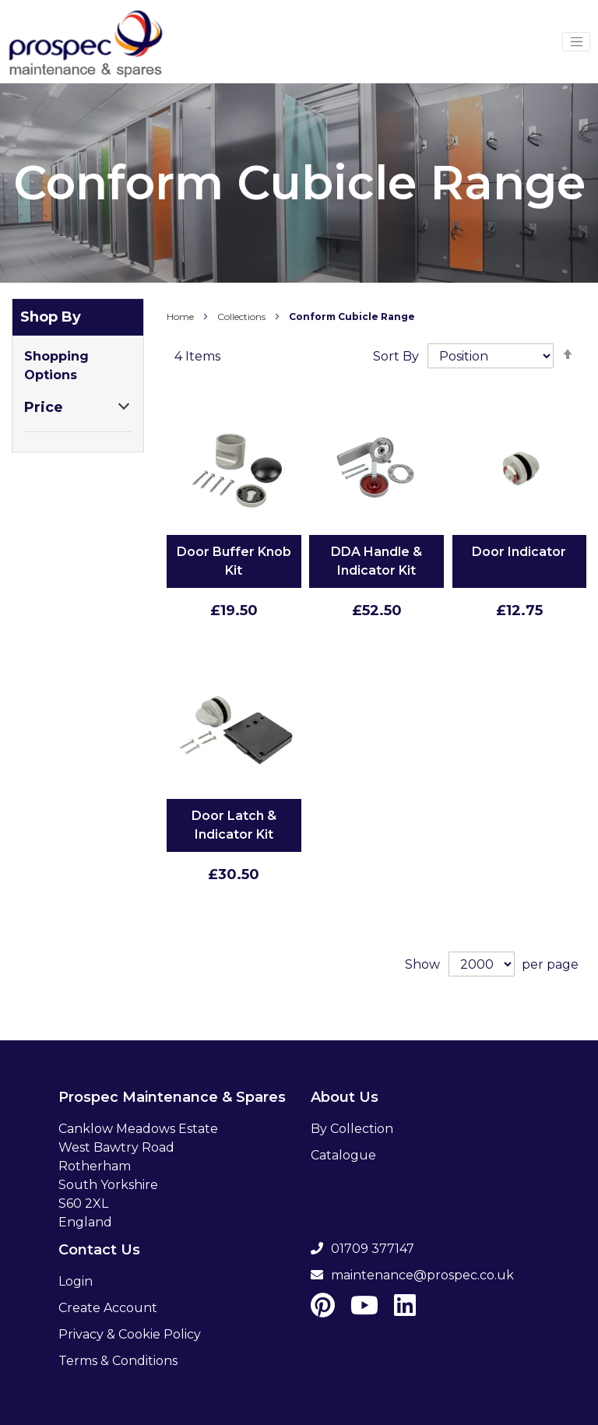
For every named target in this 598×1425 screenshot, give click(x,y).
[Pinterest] (323, 1310)
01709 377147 (362, 1248)
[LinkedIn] (405, 1310)
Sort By (396, 356)
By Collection (352, 1128)
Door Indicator (519, 551)
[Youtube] (364, 1310)
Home (181, 316)
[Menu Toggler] (576, 42)
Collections (242, 316)
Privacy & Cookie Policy (129, 1334)
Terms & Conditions (118, 1360)
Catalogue (343, 1155)
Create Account (107, 1307)
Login (75, 1281)
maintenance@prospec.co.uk (412, 1275)
